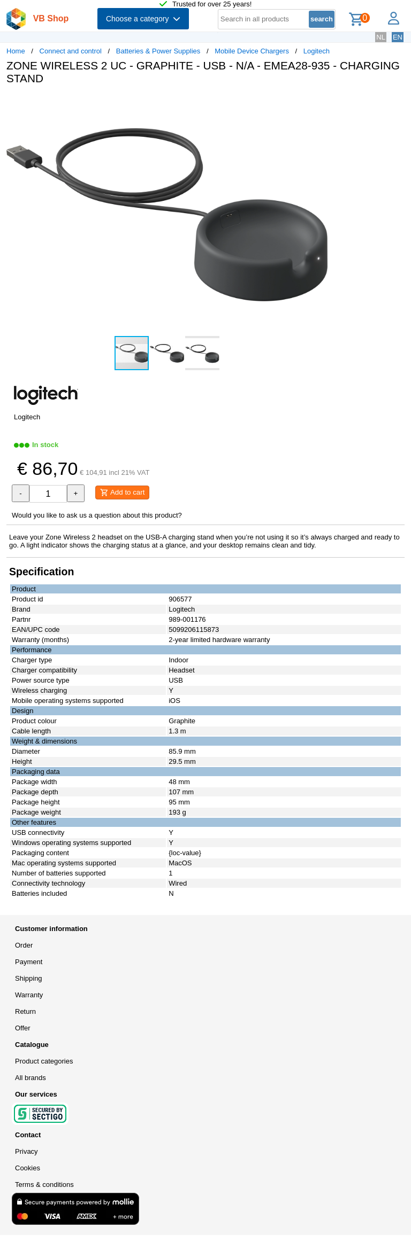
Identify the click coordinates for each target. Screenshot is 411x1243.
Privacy (26, 1151)
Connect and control (71, 51)
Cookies (27, 1168)
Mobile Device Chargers (252, 51)
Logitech (316, 51)
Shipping (28, 978)
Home (15, 51)
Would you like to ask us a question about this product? (97, 515)
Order (24, 945)
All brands (30, 1078)
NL (380, 37)
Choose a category (143, 18)
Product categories (44, 1061)
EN (397, 37)
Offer (23, 1028)
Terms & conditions (44, 1185)
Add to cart (122, 492)
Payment (28, 962)
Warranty (29, 995)
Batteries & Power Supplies (158, 51)
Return (25, 1011)
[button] (317, 104)
